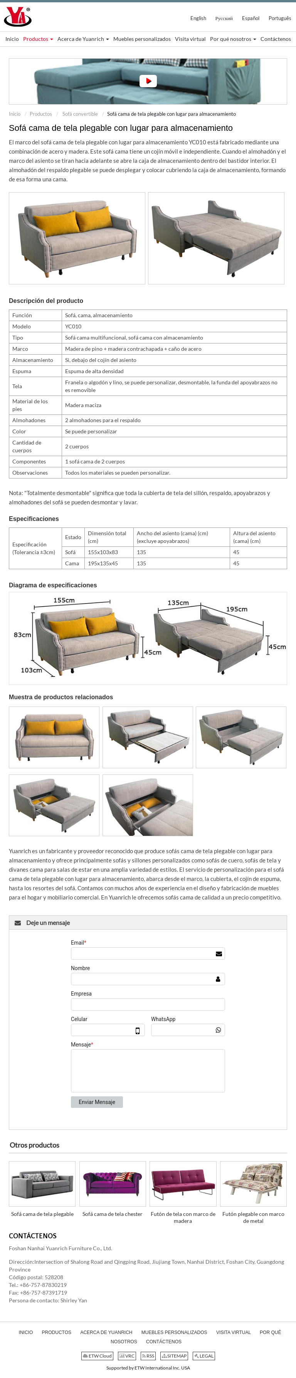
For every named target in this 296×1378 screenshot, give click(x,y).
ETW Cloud (97, 1356)
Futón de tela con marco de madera (183, 1217)
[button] (38, 39)
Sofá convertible (79, 114)
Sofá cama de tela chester (112, 1214)
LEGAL (204, 1356)
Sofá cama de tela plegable (42, 1214)
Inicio (14, 114)
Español (250, 18)
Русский (224, 18)
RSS (148, 1356)
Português (280, 18)
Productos (41, 114)
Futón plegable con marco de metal (253, 1217)
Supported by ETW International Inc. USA (148, 1368)
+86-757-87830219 (43, 1285)
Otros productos (34, 1145)
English (198, 18)
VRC (127, 1356)
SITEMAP (174, 1356)
